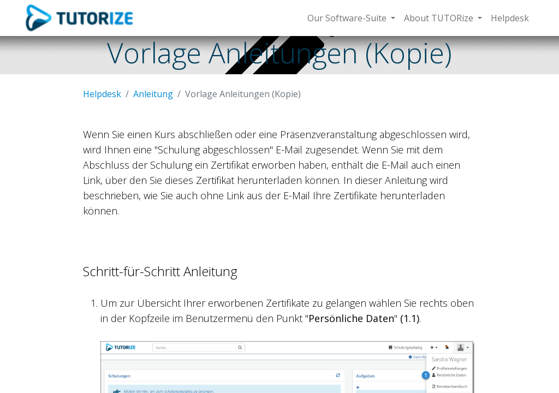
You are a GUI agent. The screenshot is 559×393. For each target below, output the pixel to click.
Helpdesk (102, 94)
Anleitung (153, 94)
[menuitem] (509, 18)
